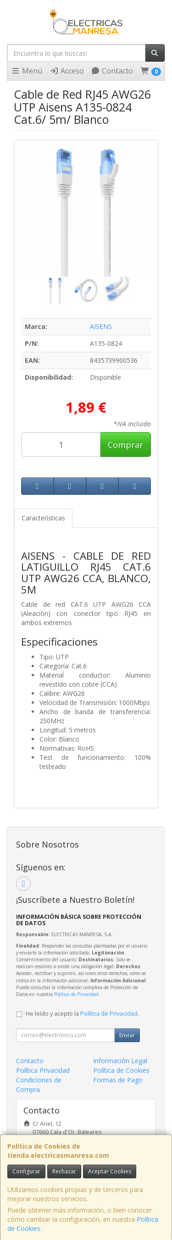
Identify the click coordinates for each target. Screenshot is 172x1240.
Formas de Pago (118, 1080)
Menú (26, 71)
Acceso (67, 71)
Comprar (125, 444)
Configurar (26, 1171)
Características (43, 518)
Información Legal (120, 1060)
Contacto (112, 71)
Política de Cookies (121, 1070)
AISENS (101, 326)
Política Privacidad (43, 1070)
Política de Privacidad (76, 994)
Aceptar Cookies (109, 1171)
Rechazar (64, 1171)
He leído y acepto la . (82, 1013)
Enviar (127, 1035)
